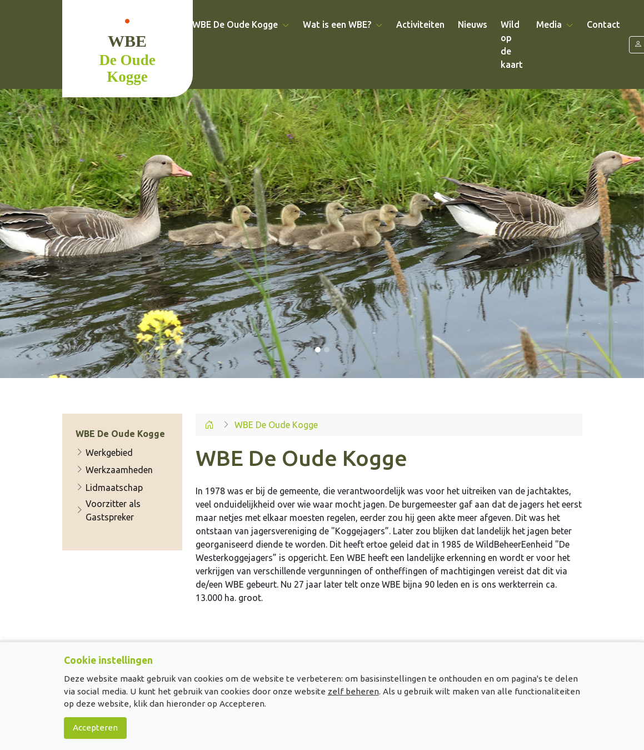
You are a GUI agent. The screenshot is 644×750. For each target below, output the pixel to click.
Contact (603, 24)
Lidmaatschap (109, 487)
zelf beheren (353, 691)
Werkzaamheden (114, 470)
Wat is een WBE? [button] (343, 24)
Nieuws (472, 24)
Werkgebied (104, 452)
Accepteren (95, 727)
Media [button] (554, 24)
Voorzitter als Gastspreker (108, 510)
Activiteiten (420, 24)
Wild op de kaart (512, 44)
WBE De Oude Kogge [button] (240, 24)
